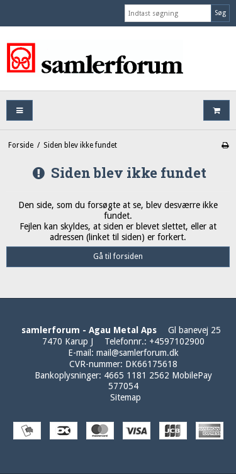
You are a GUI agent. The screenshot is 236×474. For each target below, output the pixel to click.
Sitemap (125, 397)
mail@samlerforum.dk (137, 353)
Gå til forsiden (118, 256)
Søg (220, 13)
